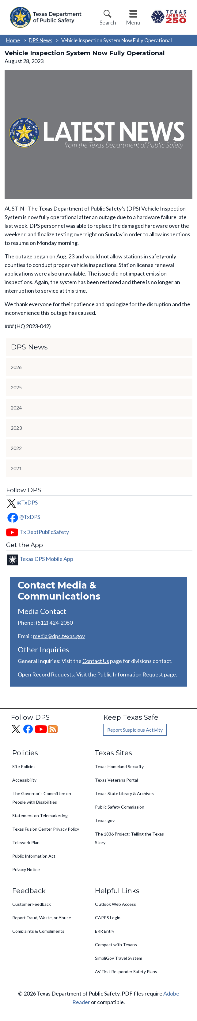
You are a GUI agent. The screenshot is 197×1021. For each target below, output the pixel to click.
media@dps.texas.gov (59, 636)
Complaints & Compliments (38, 931)
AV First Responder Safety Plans (126, 971)
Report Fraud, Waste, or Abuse (41, 917)
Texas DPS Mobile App (46, 558)
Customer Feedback (31, 904)
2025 (16, 387)
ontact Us (97, 660)
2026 (16, 367)
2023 (16, 428)
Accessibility (24, 780)
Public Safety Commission (119, 807)
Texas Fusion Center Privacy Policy (45, 829)
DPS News (40, 40)
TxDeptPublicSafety (44, 531)
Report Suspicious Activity (135, 730)
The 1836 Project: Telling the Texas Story (129, 838)
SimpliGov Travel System (118, 958)
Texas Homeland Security (119, 766)
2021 (16, 468)
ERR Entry (104, 931)
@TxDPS (22, 502)
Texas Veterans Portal (116, 780)
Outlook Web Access (115, 904)
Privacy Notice (26, 869)
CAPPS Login (107, 917)
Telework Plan (26, 842)
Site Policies (24, 766)
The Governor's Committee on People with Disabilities (41, 798)
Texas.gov (105, 820)
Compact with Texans (116, 944)
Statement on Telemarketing (40, 815)
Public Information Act (33, 856)
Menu (133, 22)
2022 (16, 448)
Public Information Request (130, 674)
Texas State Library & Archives (124, 793)
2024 (16, 407)
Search (108, 22)
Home (13, 40)
